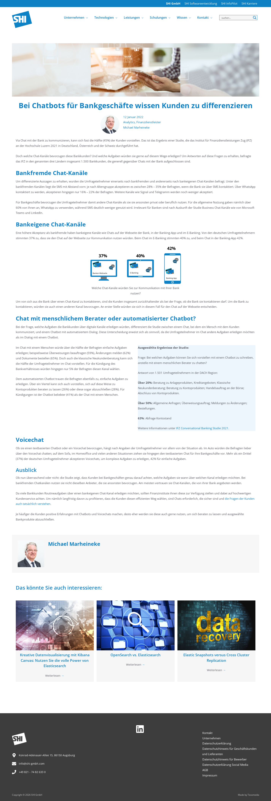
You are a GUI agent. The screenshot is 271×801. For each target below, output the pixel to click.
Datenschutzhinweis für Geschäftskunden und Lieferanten (229, 751)
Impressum (209, 775)
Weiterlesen (54, 676)
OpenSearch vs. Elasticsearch (135, 655)
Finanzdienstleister (148, 122)
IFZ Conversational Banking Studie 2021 (202, 428)
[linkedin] (141, 729)
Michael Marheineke (136, 127)
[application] (88, 17)
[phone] (30, 772)
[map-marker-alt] (44, 755)
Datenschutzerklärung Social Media (225, 765)
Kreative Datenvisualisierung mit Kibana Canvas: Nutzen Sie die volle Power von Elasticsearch (55, 660)
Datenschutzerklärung (216, 743)
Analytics (129, 122)
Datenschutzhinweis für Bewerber (224, 759)
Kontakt (207, 733)
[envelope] (28, 764)
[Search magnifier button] (254, 17)
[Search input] (236, 17)
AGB (205, 770)
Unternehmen (211, 738)
